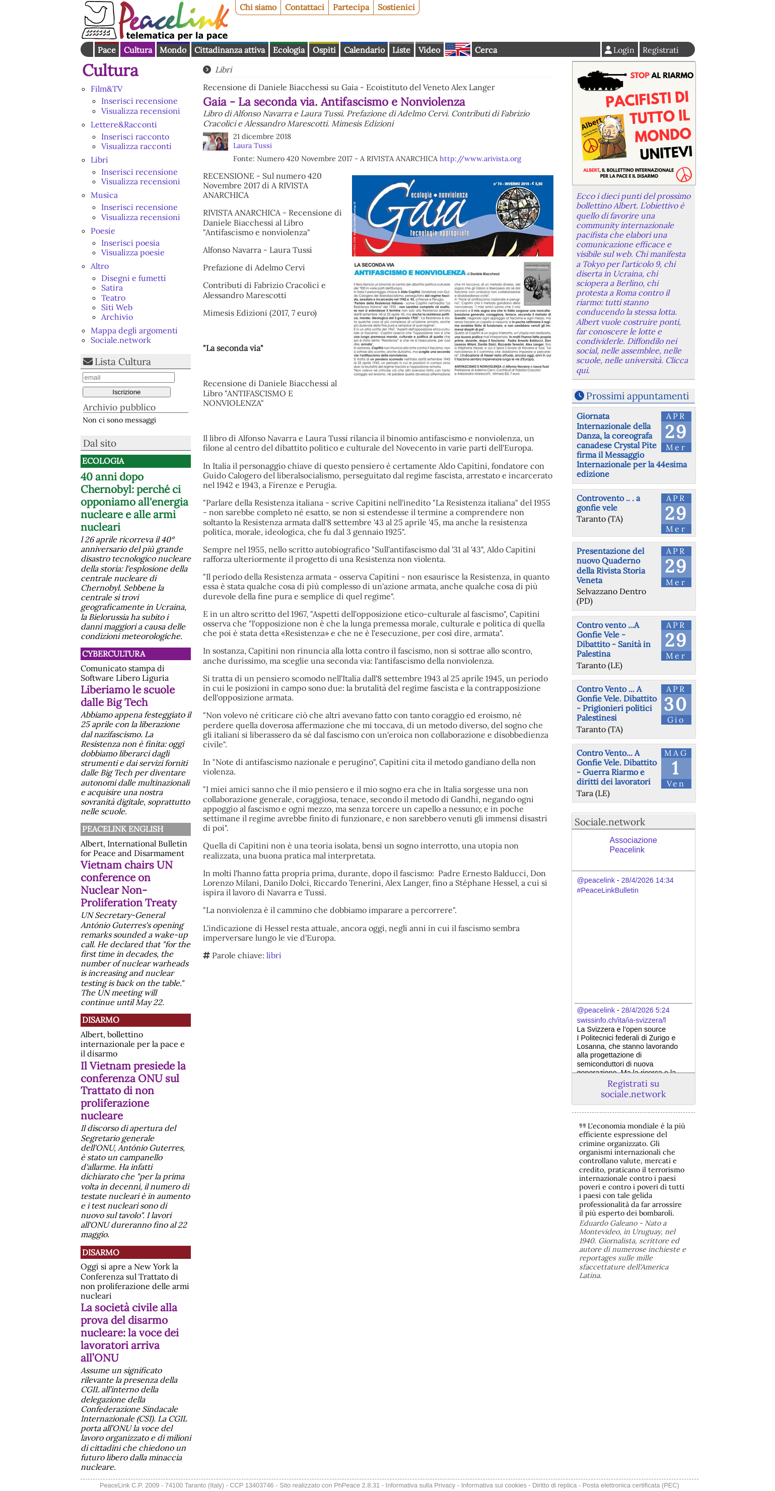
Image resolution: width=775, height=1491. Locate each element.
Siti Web (116, 307)
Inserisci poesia (130, 243)
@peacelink (596, 880)
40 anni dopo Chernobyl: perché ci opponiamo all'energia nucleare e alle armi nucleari (134, 502)
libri (273, 955)
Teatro (113, 298)
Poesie (103, 231)
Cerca (486, 50)
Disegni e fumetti (133, 278)
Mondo (173, 50)
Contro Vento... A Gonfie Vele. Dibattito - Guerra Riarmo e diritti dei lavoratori (617, 767)
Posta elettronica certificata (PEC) (631, 1485)
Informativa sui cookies (494, 1485)
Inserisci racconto (135, 136)
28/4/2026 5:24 (645, 1010)
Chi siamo (258, 7)
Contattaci (304, 7)
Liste (401, 50)
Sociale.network (121, 340)
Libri (99, 160)
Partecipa (351, 7)
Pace (107, 50)
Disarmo (100, 1020)
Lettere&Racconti (124, 124)
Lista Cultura (123, 362)
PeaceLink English (122, 829)
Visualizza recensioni (140, 111)
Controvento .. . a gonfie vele (608, 503)
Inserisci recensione (139, 101)
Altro (100, 266)
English (457, 49)
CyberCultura (113, 654)
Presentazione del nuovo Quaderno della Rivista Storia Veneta (611, 565)
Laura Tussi (252, 145)
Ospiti (324, 50)
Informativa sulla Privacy (421, 1485)
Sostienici (396, 7)
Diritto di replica (554, 1485)
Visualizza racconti (136, 146)
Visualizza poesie (133, 252)
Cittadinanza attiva (229, 50)
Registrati (661, 50)
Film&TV (106, 89)
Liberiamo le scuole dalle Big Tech (128, 696)
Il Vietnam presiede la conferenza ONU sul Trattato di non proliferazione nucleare (133, 1091)
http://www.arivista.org (480, 158)
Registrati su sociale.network (633, 1089)
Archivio (117, 317)
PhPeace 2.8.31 (357, 1485)
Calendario (364, 50)
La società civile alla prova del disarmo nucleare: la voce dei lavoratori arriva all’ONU (130, 1333)
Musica (104, 195)
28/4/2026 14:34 (647, 880)
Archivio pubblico (119, 407)
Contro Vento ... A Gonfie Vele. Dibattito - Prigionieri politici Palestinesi (617, 703)
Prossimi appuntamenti (637, 396)
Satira (112, 287)
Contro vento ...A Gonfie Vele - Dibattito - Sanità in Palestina (614, 639)
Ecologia (289, 50)
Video (429, 50)
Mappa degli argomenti (134, 330)
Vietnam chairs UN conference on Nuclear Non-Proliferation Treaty (129, 883)
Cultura (138, 50)
